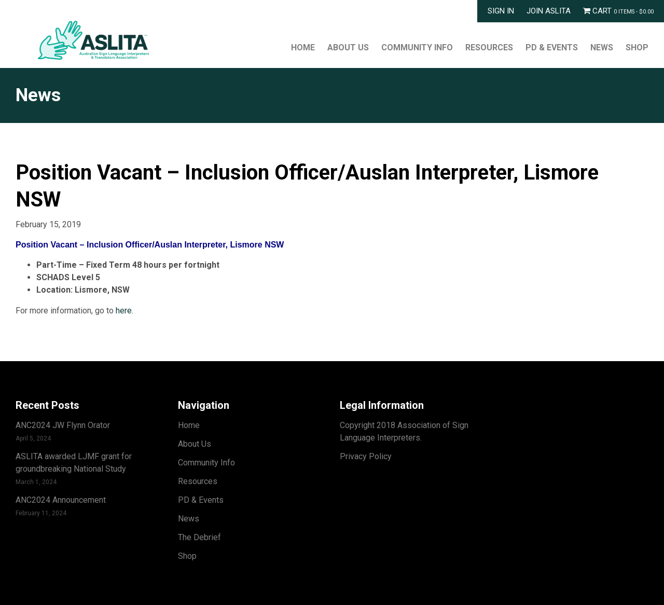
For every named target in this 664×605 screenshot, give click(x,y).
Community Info (417, 47)
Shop (637, 47)
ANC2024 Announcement (61, 500)
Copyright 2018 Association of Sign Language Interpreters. (404, 431)
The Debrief (199, 537)
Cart (618, 11)
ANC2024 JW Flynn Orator (63, 425)
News (601, 47)
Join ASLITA (549, 11)
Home (303, 47)
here (124, 310)
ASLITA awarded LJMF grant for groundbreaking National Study (74, 462)
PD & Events (551, 47)
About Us (348, 47)
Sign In (501, 11)
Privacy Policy (366, 456)
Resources (489, 47)
